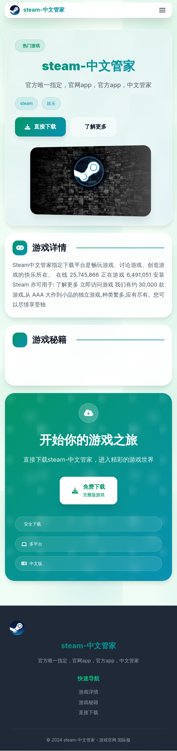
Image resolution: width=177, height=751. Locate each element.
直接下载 (88, 713)
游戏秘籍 (88, 702)
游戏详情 (88, 692)
